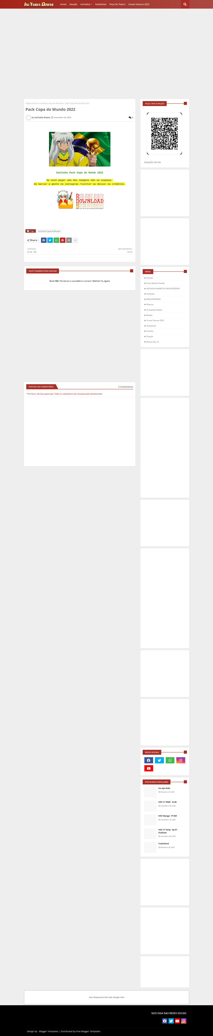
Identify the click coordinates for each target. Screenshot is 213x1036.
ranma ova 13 (153, 342)
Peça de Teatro (117, 4)
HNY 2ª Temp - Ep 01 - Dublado (168, 831)
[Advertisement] (106, 31)
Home (63, 4)
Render (150, 315)
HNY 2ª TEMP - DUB (167, 802)
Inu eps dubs (164, 788)
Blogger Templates (48, 1031)
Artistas (150, 278)
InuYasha (85, 4)
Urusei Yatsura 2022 (138, 4)
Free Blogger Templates (88, 1031)
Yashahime (100, 4)
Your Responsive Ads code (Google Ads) (106, 997)
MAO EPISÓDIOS (154, 299)
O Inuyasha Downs (154, 310)
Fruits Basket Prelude (156, 283)
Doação (73, 4)
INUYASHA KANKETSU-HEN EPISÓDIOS (163, 288)
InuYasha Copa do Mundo (51, 103)
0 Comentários (125, 386)
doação (150, 336)
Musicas (150, 304)
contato (150, 331)
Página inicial (31, 103)
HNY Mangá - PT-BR (167, 815)
